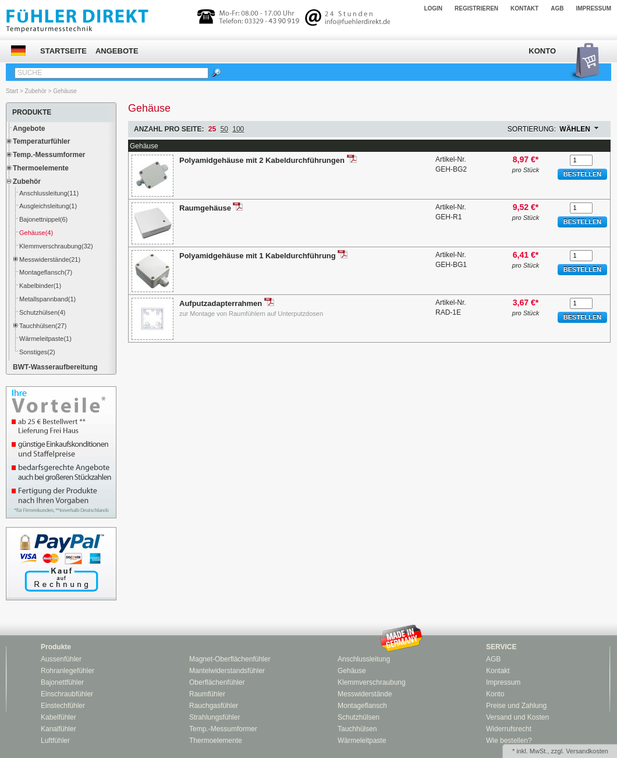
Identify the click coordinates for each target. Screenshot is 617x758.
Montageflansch (362, 706)
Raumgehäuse (206, 208)
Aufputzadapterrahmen (221, 303)
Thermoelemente (41, 168)
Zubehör (36, 91)
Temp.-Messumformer (49, 155)
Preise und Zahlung (516, 706)
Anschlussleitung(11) (49, 193)
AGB (557, 8)
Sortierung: (532, 129)
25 (212, 129)
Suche (29, 73)
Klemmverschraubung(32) (56, 246)
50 (224, 129)
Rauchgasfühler (213, 706)
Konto (542, 51)
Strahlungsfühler (214, 717)
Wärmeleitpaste (362, 740)
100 (238, 129)
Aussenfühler (61, 659)
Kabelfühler (58, 717)
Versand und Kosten (517, 717)
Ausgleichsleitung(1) (48, 205)
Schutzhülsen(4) (42, 312)
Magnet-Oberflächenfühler (229, 659)
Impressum (593, 8)
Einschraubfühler (67, 694)
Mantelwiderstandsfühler (227, 671)
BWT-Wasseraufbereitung (55, 367)
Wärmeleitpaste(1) (45, 338)
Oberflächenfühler (216, 682)
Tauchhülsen (357, 729)
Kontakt (524, 8)
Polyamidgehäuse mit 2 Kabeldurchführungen (263, 160)
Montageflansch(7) (45, 272)
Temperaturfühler (41, 141)
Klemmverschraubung (372, 682)
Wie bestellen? (509, 740)
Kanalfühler (58, 729)
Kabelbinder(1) (40, 285)
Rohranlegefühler (67, 671)
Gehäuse (65, 91)
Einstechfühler (63, 706)
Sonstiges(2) (37, 351)
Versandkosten (587, 751)
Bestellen (582, 173)
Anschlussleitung (364, 659)
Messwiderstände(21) (49, 259)
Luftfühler (55, 740)
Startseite (63, 51)
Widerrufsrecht (508, 729)
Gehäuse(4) (36, 232)
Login (433, 8)
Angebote (117, 51)
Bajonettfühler (62, 682)
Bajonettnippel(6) (43, 219)
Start (12, 91)
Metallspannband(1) (47, 299)
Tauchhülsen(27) (42, 325)
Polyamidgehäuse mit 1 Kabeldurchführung (258, 255)
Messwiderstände (365, 694)
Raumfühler (207, 694)
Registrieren (476, 8)
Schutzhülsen (359, 717)
